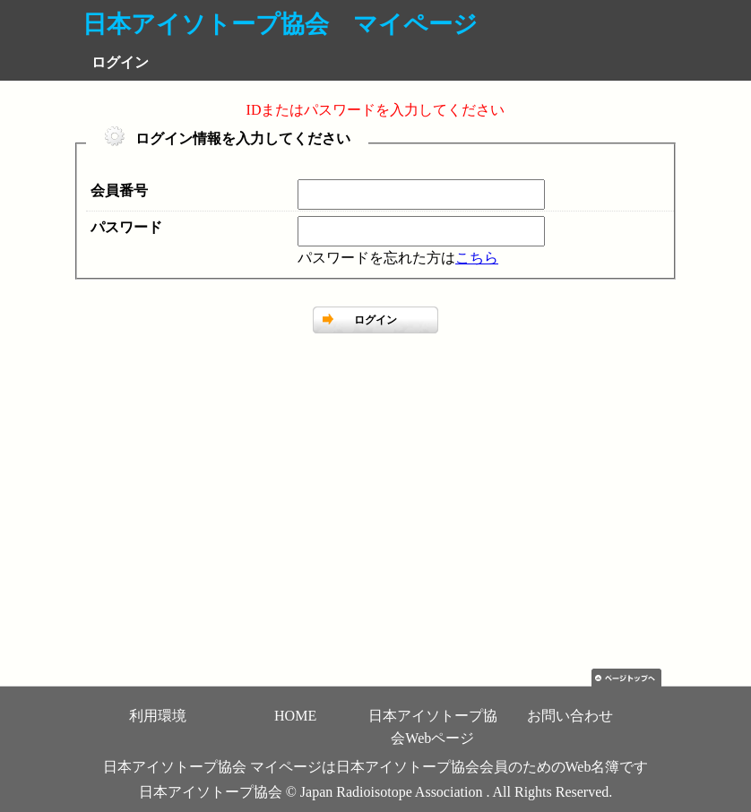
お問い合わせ (570, 715)
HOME (295, 715)
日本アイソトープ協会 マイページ (280, 24)
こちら (476, 257)
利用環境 (157, 715)
